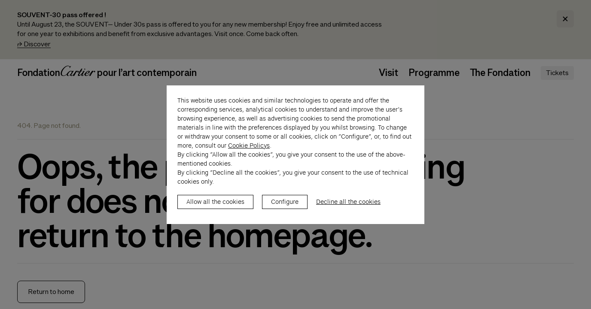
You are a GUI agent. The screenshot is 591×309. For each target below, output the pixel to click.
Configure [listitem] (285, 210)
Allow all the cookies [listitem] (215, 210)
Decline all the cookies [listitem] (348, 210)
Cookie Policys (249, 154)
